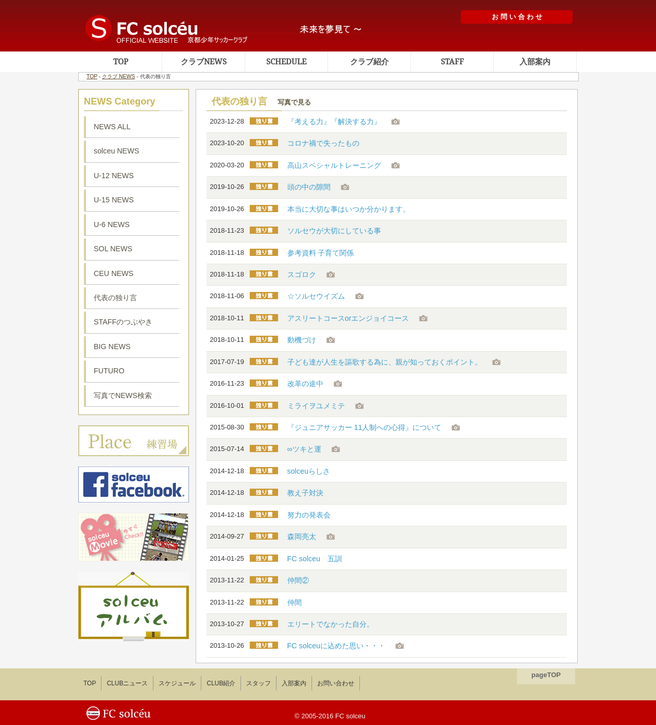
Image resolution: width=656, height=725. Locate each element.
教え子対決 (305, 493)
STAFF (452, 61)
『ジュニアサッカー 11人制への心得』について (364, 427)
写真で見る (294, 102)
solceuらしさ (308, 471)
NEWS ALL (112, 127)
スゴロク (301, 274)
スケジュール (177, 683)
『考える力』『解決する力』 (334, 121)
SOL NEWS (113, 249)
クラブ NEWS (118, 76)
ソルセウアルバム (133, 607)
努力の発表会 (309, 515)
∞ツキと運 (304, 449)
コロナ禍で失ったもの (323, 143)
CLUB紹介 (220, 683)
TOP (120, 61)
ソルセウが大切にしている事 (334, 231)
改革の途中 (305, 383)
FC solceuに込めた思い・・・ (336, 646)
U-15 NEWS (114, 200)
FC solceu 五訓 (314, 559)
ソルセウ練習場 (133, 440)
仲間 (294, 602)
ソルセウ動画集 (133, 537)
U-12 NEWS (114, 175)
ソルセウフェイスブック (133, 485)
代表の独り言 (115, 298)
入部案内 (535, 61)
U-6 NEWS (112, 224)
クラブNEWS (204, 61)
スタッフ (258, 683)
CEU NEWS (113, 273)
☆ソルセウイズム (316, 296)
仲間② (298, 580)
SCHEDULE (286, 61)
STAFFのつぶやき (123, 322)
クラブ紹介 (369, 61)
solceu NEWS (116, 151)
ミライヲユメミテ (316, 406)
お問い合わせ (335, 683)
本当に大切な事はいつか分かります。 (348, 209)
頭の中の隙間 (309, 187)
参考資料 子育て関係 (320, 253)
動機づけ (301, 340)
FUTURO (109, 371)
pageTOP (546, 675)
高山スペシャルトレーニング (334, 165)
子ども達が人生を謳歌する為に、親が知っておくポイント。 (384, 362)
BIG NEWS (112, 346)
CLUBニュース (127, 683)
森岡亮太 (301, 536)
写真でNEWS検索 (123, 395)
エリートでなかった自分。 (330, 624)
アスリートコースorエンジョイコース (348, 318)
